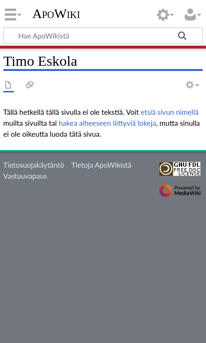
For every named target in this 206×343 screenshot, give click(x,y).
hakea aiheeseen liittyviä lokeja (107, 123)
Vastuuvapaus (25, 176)
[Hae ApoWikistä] (103, 35)
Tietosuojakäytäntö (33, 165)
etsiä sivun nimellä (169, 112)
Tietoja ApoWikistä (102, 165)
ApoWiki (56, 13)
